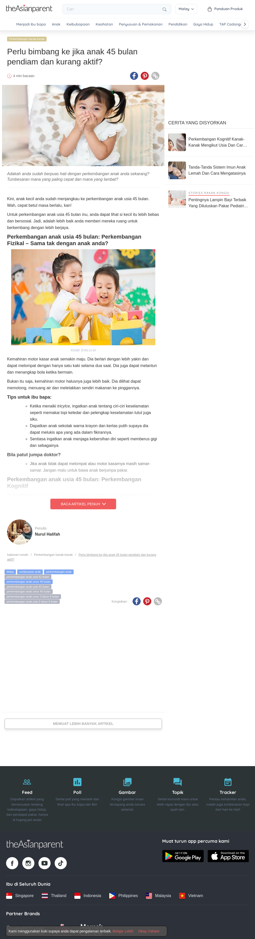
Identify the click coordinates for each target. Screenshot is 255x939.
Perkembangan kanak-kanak (27, 37)
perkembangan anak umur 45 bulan (29, 589)
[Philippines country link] (123, 894)
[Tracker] (228, 797)
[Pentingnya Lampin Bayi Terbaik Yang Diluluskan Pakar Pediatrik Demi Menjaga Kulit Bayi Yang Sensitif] (208, 197)
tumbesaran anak (30, 569)
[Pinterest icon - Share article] (145, 74)
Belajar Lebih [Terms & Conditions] (123, 931)
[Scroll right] (245, 24)
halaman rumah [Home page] (17, 553)
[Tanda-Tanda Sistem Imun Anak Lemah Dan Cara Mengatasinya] (208, 168)
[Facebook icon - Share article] (134, 74)
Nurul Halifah (47, 532)
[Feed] (27, 797)
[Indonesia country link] (87, 894)
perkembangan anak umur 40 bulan (29, 579)
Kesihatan (104, 24)
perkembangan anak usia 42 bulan (28, 575)
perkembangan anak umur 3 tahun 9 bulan (33, 594)
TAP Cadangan (232, 24)
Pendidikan (177, 24)
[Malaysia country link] (158, 894)
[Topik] (178, 797)
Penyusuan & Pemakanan (140, 24)
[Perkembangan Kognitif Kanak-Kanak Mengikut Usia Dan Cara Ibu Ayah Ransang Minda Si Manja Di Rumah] (208, 140)
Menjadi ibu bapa (31, 24)
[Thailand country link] (54, 894)
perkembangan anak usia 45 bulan (28, 584)
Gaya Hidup (203, 24)
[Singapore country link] (20, 894)
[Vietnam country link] (191, 894)
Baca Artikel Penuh (83, 502)
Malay (186, 9)
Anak (56, 24)
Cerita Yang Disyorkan (197, 121)
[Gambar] (127, 797)
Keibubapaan (78, 24)
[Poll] (77, 797)
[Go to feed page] (29, 11)
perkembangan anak (58, 569)
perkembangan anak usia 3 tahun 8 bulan (32, 599)
